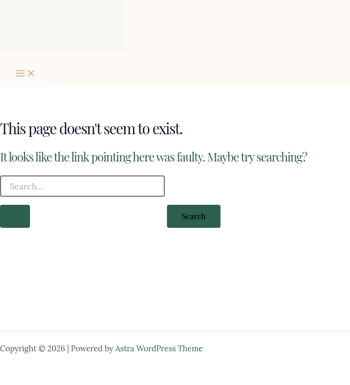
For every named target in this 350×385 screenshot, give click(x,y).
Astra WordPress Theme (159, 348)
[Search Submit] (15, 216)
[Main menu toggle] (25, 73)
